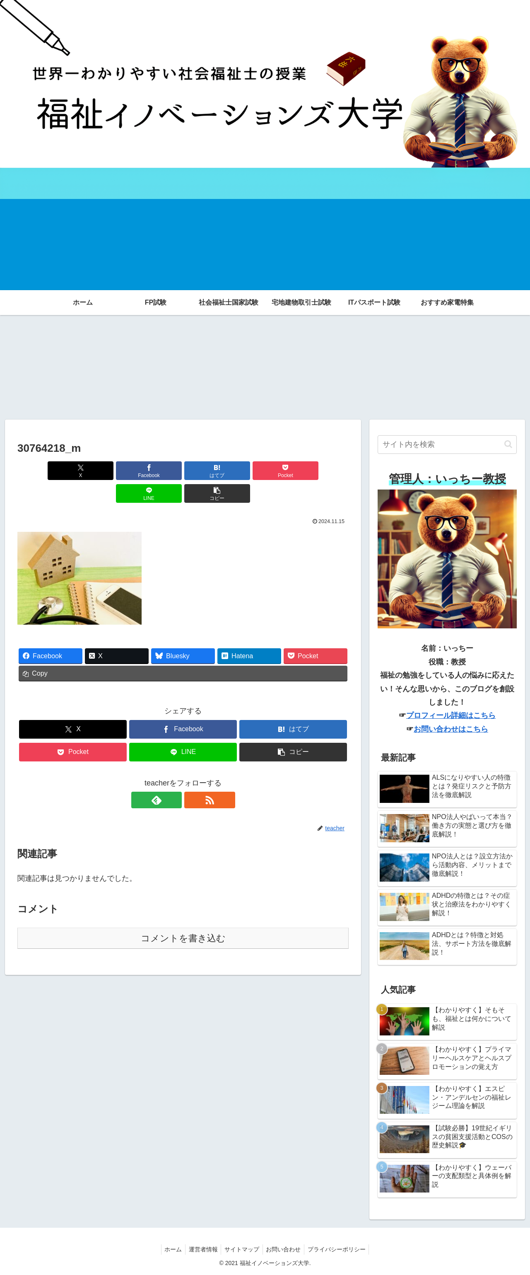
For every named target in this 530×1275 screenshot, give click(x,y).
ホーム (169, 1249)
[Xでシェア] (43, 470)
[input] (447, 444)
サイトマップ (241, 1249)
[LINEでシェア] (266, 470)
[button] (322, 470)
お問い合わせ (285, 1249)
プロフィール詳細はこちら (451, 715)
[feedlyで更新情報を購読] (173, 777)
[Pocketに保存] (210, 470)
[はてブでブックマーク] (155, 470)
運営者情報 (201, 1249)
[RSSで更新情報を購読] (192, 777)
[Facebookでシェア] (99, 470)
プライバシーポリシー (340, 1249)
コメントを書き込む (183, 915)
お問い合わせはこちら (451, 729)
